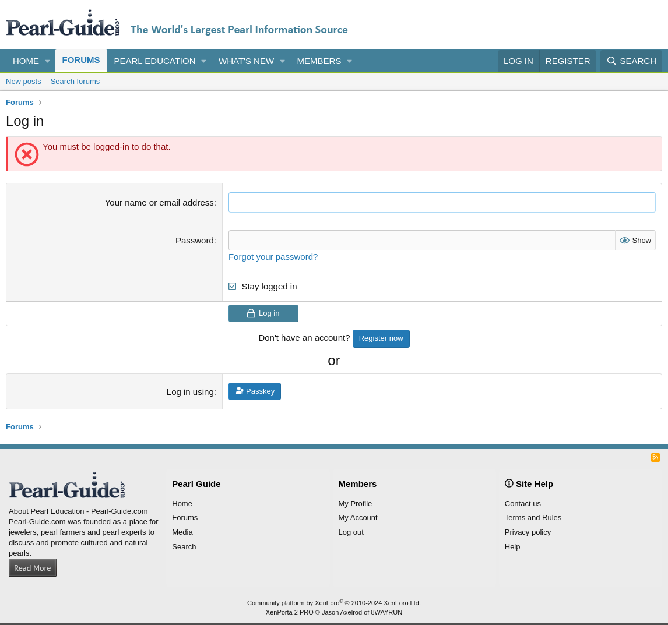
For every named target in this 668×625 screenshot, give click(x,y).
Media (182, 532)
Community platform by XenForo (334, 602)
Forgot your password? (273, 257)
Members (319, 61)
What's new (246, 61)
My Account (358, 517)
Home (26, 61)
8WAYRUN (386, 612)
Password (194, 240)
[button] (47, 61)
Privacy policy (528, 532)
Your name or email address (159, 202)
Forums (81, 60)
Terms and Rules (533, 517)
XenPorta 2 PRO (290, 612)
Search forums (75, 81)
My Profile (355, 503)
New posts (23, 81)
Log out (351, 532)
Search (184, 546)
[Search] (631, 61)
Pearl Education (155, 61)
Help (513, 546)
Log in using (190, 392)
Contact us (523, 503)
